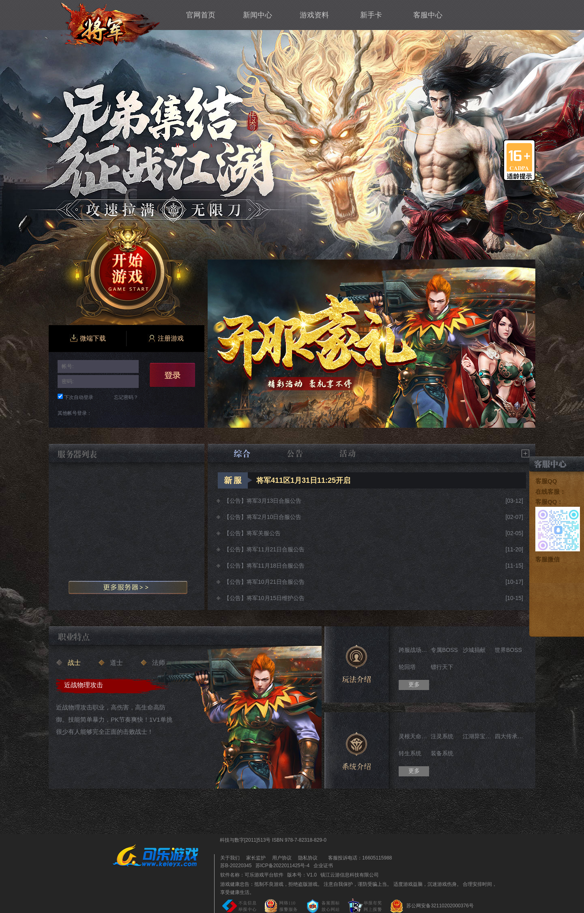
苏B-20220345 (235, 865)
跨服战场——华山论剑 (414, 650)
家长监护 (256, 858)
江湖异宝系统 (478, 736)
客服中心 (427, 15)
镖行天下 (442, 667)
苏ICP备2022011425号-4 (282, 865)
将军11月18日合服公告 (276, 565)
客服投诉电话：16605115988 (358, 858)
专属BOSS (444, 650)
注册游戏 (165, 338)
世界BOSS (508, 650)
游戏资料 (314, 15)
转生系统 (410, 753)
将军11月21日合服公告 (276, 549)
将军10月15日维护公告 (276, 598)
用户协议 (282, 858)
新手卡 (371, 15)
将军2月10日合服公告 (274, 517)
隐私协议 (308, 858)
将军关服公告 (264, 533)
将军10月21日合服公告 (276, 582)
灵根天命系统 (414, 736)
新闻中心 (257, 15)
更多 (414, 684)
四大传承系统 (510, 736)
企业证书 (323, 865)
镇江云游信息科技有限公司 (349, 875)
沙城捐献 (474, 650)
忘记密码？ (126, 397)
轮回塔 (407, 667)
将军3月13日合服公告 (274, 500)
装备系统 (442, 753)
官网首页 (200, 15)
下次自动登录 (78, 397)
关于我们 (230, 858)
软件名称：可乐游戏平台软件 (251, 875)
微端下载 (87, 338)
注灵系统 (442, 736)
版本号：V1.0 (302, 875)
